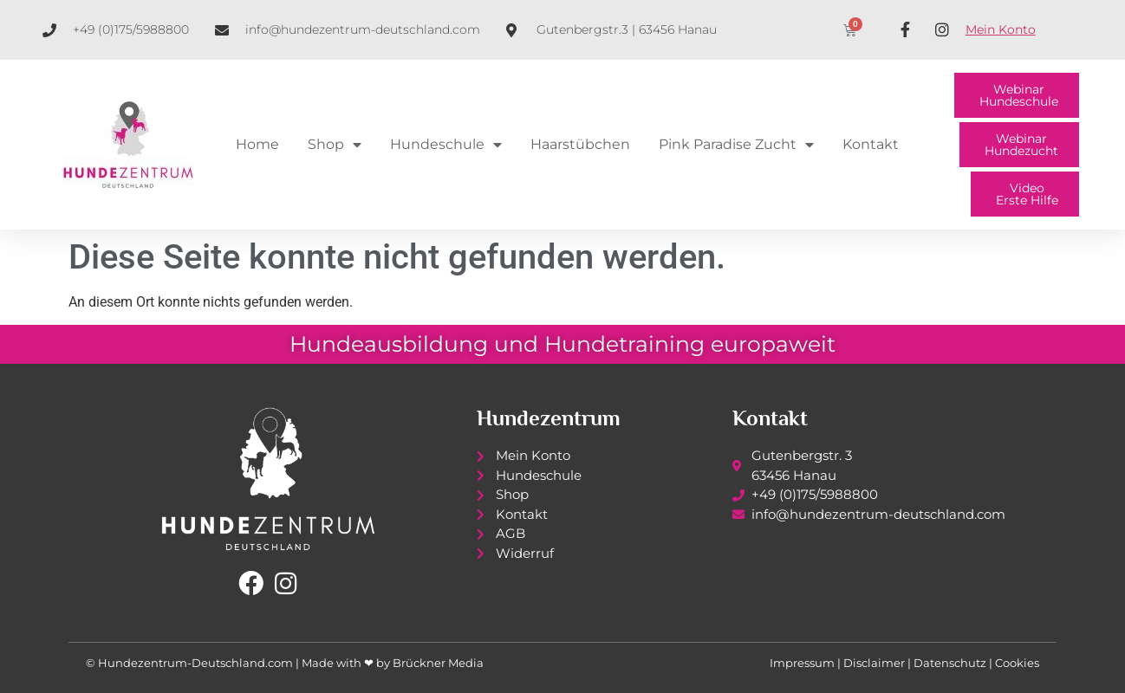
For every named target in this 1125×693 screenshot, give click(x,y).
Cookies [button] (1017, 663)
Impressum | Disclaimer (837, 663)
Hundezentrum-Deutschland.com (195, 663)
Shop (334, 144)
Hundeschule (446, 144)
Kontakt (870, 144)
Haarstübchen (580, 144)
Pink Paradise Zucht (736, 144)
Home (257, 144)
